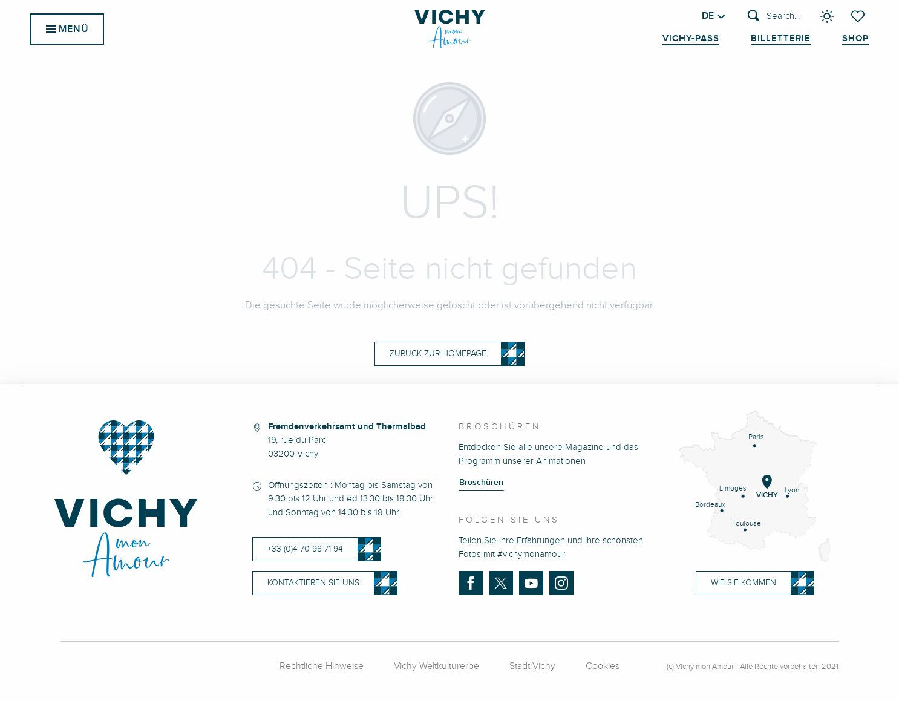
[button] (774, 16)
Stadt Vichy (532, 666)
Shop (855, 38)
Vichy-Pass (690, 38)
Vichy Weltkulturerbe (436, 666)
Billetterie (781, 38)
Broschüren (481, 482)
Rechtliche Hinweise (322, 666)
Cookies (602, 666)
